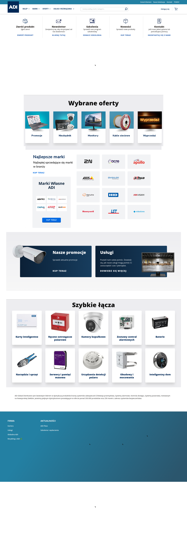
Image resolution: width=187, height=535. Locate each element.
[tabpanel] (37, 127)
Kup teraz (38, 172)
